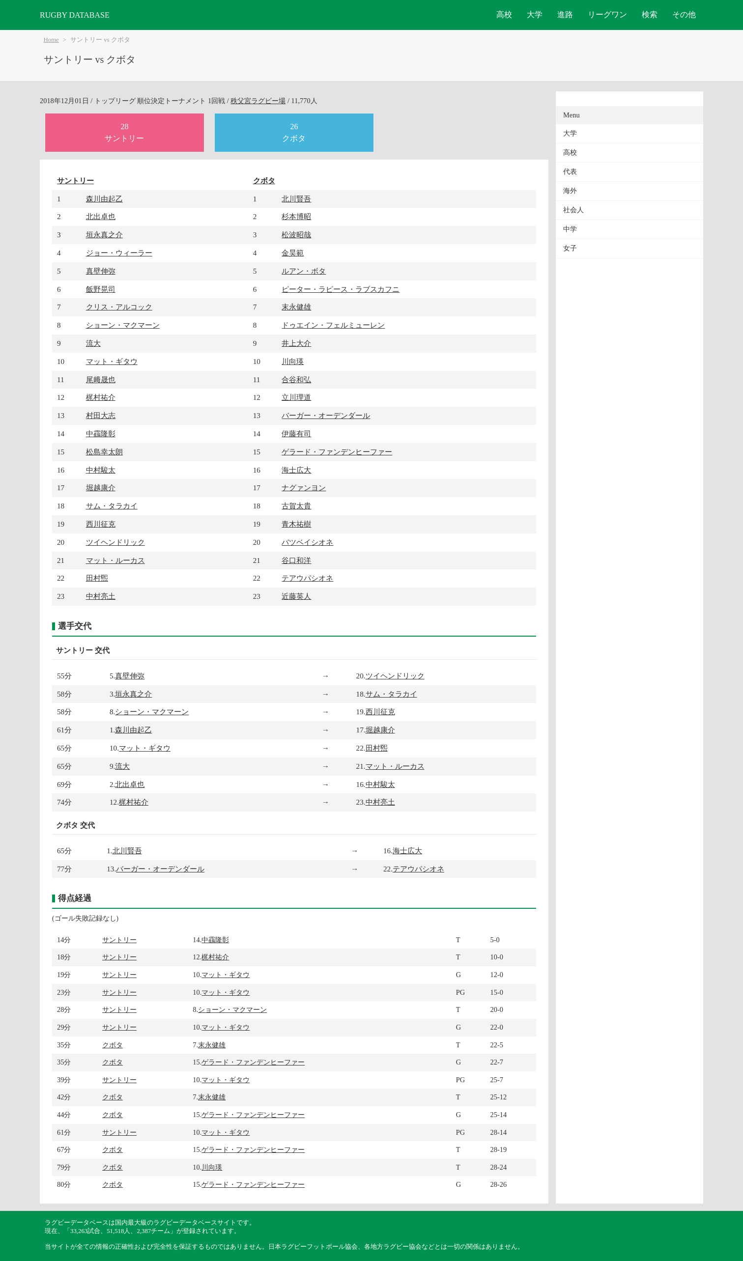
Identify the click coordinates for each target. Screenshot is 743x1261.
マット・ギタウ (112, 361)
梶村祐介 (100, 397)
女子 (570, 248)
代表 (570, 171)
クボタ (264, 180)
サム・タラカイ (112, 506)
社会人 (573, 210)
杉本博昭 (296, 216)
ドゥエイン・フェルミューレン (333, 325)
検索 (649, 14)
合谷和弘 (296, 379)
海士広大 (296, 470)
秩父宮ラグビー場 (258, 101)
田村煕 (97, 578)
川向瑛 (293, 361)
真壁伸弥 (100, 271)
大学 (535, 14)
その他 (684, 14)
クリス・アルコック (119, 307)
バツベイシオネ (307, 542)
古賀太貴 (296, 506)
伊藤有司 (296, 433)
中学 (570, 229)
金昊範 (293, 253)
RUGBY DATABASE (75, 15)
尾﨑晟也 (100, 379)
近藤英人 (296, 596)
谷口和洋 (296, 560)
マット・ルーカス (115, 560)
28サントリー (124, 132)
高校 (504, 14)
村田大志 (100, 415)
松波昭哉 (296, 234)
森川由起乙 (104, 199)
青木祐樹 (296, 524)
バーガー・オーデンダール (326, 415)
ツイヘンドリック (115, 542)
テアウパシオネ (307, 578)
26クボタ (294, 132)
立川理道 (296, 397)
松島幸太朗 (104, 452)
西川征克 (100, 524)
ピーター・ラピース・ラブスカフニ (341, 289)
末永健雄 (296, 307)
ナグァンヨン (304, 487)
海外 (570, 191)
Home (51, 39)
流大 (93, 343)
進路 (565, 14)
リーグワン (607, 14)
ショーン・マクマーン (123, 325)
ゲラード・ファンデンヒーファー (337, 452)
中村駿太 (100, 470)
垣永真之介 (104, 234)
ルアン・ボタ (304, 271)
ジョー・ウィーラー (119, 253)
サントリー (75, 180)
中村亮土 (100, 596)
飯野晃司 (100, 289)
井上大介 (296, 343)
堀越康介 (100, 487)
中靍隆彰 (100, 433)
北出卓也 (100, 216)
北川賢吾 (296, 199)
